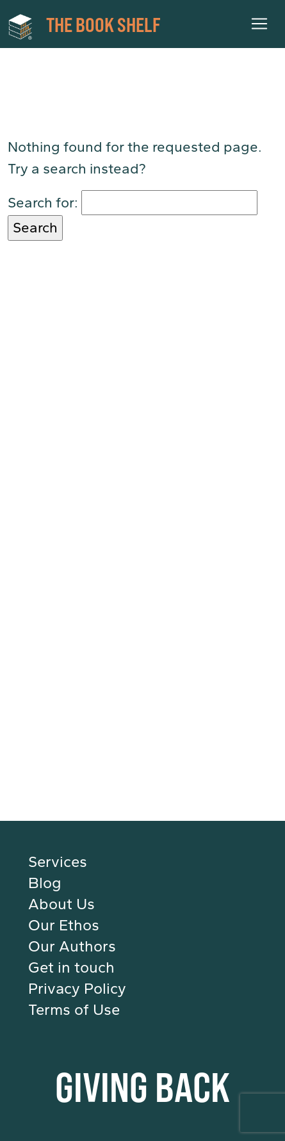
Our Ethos (63, 925)
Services (57, 862)
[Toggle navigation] (259, 23)
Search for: (43, 202)
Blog (44, 883)
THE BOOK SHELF (84, 26)
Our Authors (72, 946)
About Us (61, 904)
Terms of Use (74, 1010)
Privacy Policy (77, 989)
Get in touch (71, 967)
